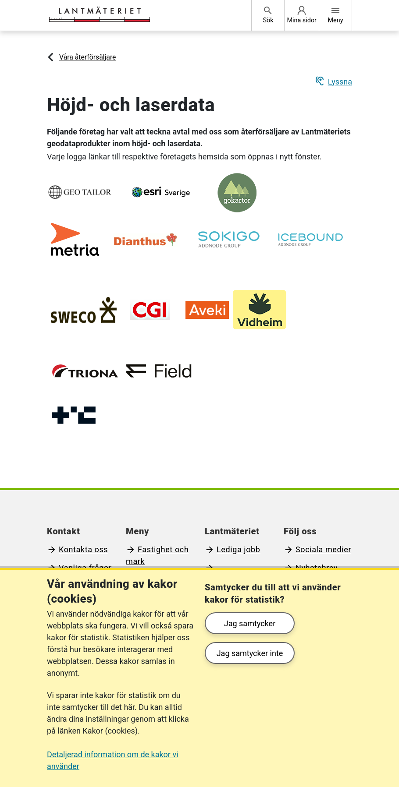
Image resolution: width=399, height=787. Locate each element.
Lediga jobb (238, 549)
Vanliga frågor (85, 567)
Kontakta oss (83, 549)
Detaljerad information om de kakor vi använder (112, 760)
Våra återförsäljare (87, 57)
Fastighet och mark (157, 555)
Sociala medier (323, 549)
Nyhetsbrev (317, 567)
